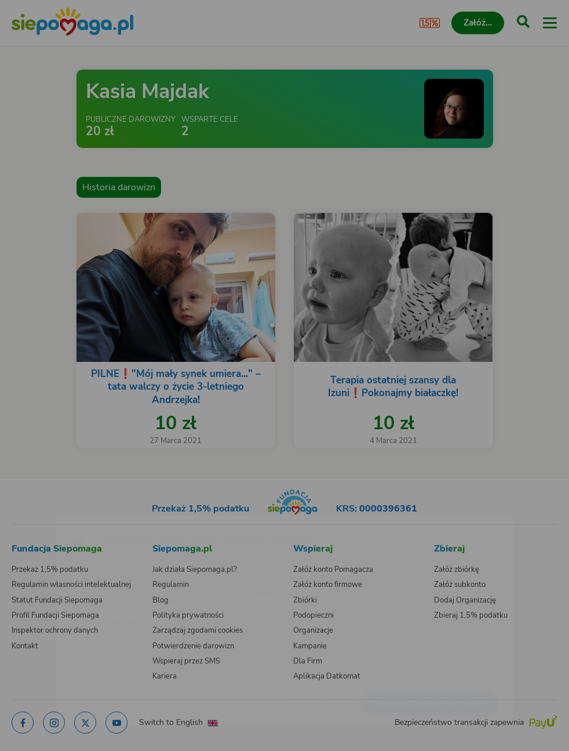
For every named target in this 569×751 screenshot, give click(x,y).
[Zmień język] (32, 522)
